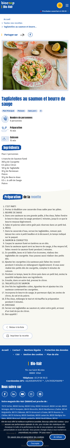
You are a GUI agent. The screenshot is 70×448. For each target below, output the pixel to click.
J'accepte (35, 443)
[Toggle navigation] (67, 6)
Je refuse (57, 437)
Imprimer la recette (17, 335)
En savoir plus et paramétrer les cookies (26, 437)
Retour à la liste (15, 327)
